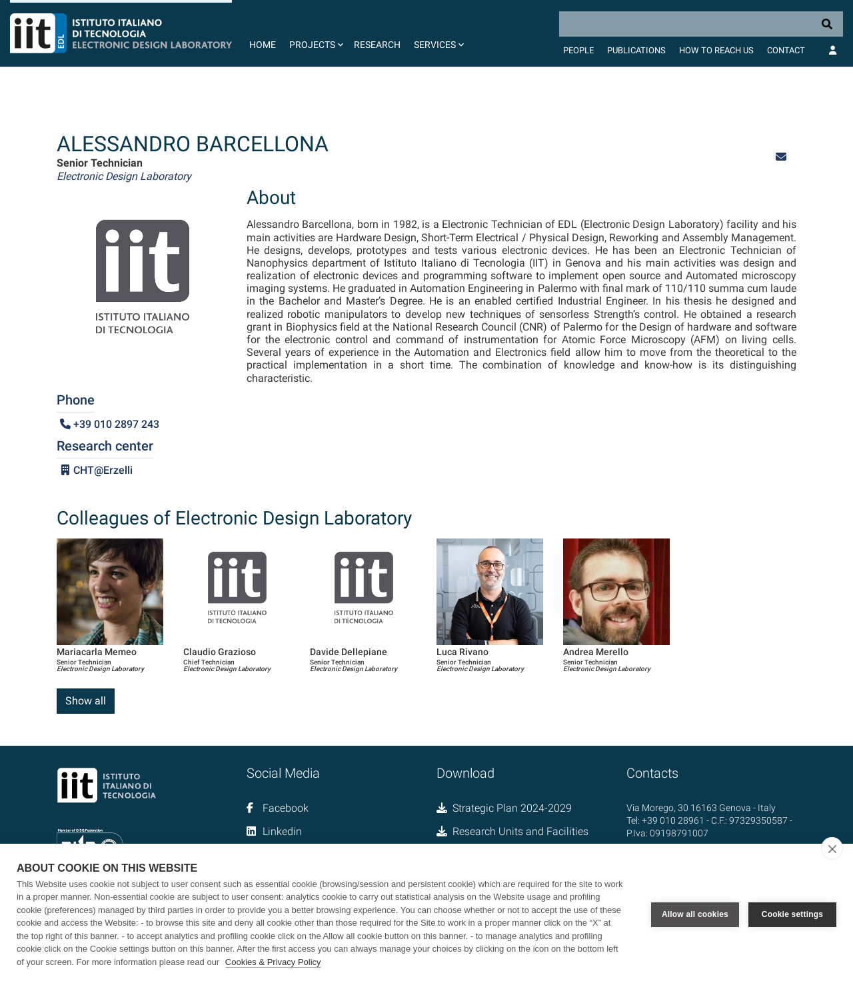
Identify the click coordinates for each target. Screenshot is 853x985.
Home (262, 44)
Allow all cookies (695, 914)
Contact (786, 50)
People (578, 50)
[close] (832, 848)
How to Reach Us (716, 50)
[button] (315, 33)
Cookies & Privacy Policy (273, 962)
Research (377, 44)
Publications (636, 50)
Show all (85, 700)
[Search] (701, 24)
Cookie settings (792, 914)
